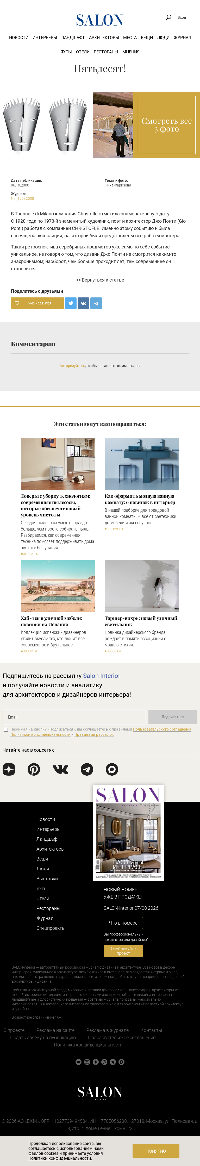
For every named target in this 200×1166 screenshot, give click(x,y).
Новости (18, 37)
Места (130, 37)
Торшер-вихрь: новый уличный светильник (141, 621)
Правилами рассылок (94, 734)
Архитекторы (104, 37)
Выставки (47, 878)
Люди (163, 37)
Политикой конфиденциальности (40, 734)
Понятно (156, 1151)
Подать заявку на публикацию (43, 1037)
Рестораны (106, 51)
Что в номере (123, 923)
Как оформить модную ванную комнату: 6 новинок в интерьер (140, 499)
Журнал (182, 37)
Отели (83, 51)
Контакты (151, 1030)
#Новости (29, 651)
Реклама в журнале (107, 1030)
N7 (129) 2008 (22, 198)
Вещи (147, 37)
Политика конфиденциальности (88, 1044)
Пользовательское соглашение (121, 1037)
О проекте (13, 1030)
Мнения (131, 51)
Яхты (66, 51)
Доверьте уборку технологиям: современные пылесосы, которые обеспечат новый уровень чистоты (55, 505)
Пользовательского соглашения (162, 729)
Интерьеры (45, 37)
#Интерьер (29, 554)
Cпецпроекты (51, 928)
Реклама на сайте (55, 1030)
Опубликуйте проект (123, 951)
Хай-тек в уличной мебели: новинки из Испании (51, 621)
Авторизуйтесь (72, 366)
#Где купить (115, 529)
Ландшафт (73, 37)
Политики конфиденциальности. (60, 1158)
